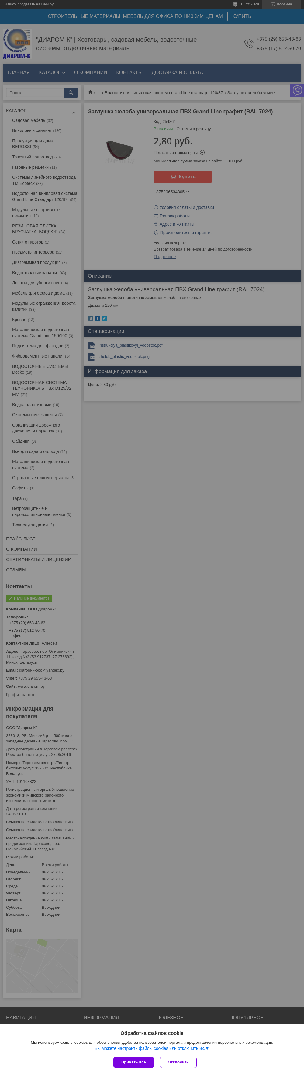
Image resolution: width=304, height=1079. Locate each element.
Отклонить (178, 1062)
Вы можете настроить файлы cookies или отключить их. (150, 1048)
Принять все (133, 1062)
